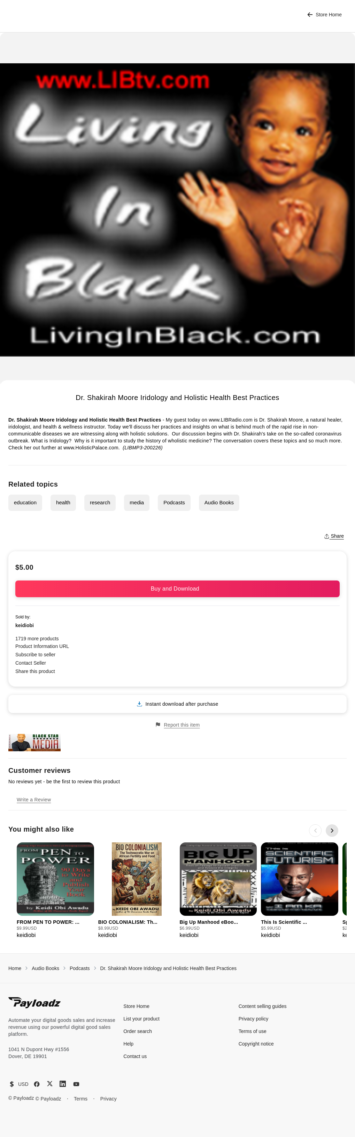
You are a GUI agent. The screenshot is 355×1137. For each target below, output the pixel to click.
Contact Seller (30, 663)
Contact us (135, 1056)
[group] (55, 890)
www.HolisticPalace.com (90, 447)
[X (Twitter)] (50, 1084)
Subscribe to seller (35, 654)
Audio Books (219, 502)
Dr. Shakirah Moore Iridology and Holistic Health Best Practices (168, 968)
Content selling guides (263, 1006)
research (100, 502)
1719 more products (37, 638)
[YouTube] (76, 1084)
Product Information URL (42, 646)
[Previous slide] (315, 830)
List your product (141, 1019)
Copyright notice (256, 1044)
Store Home (324, 15)
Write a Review (34, 799)
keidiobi (24, 625)
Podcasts (174, 502)
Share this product (35, 671)
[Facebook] (36, 1084)
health (63, 502)
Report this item (177, 725)
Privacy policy (254, 1019)
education (25, 502)
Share (334, 536)
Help (128, 1044)
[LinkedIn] (63, 1084)
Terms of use (253, 1031)
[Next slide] (332, 830)
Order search (137, 1031)
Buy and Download (177, 589)
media (137, 502)
